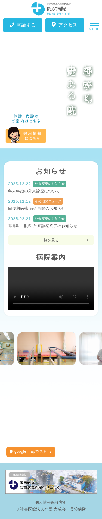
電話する (23, 25)
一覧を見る (49, 240)
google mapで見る (30, 451)
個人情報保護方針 (51, 502)
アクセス (65, 25)
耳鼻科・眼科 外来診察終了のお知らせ (43, 226)
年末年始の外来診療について (34, 191)
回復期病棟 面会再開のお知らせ (36, 208)
